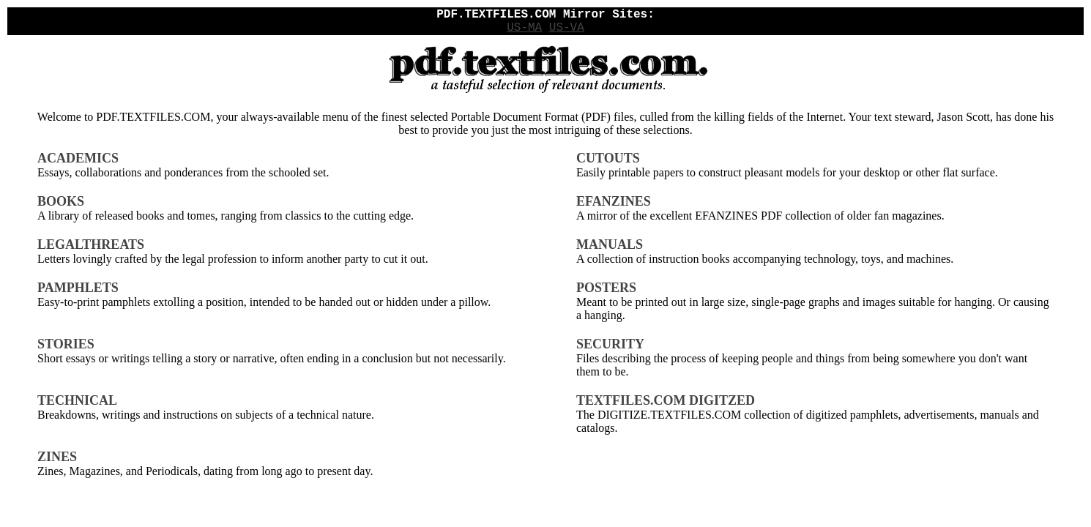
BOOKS (60, 201)
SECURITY (610, 344)
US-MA (524, 27)
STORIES (65, 344)
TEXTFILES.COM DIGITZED (665, 400)
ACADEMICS (78, 158)
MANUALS (609, 244)
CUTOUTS (608, 158)
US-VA (566, 27)
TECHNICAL (77, 400)
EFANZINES (613, 201)
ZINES (57, 456)
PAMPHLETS (78, 287)
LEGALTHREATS (90, 244)
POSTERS (606, 287)
